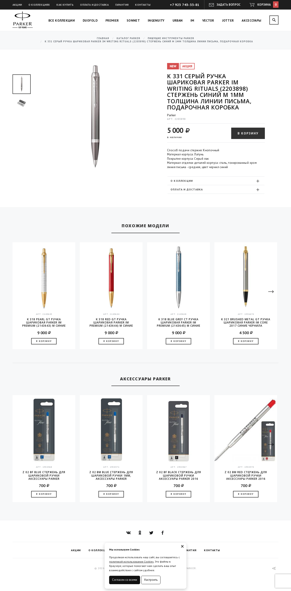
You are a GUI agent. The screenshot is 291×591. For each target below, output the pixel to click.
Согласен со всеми (124, 580)
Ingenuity (156, 20)
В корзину (248, 133)
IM (192, 20)
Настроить (151, 580)
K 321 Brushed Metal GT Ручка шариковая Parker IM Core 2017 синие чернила (245, 322)
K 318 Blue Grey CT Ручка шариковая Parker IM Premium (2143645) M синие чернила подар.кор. (178, 322)
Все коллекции (61, 20)
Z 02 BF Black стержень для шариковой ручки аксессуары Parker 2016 (178, 475)
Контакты (143, 4)
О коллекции (215, 181)
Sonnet (133, 20)
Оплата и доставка (94, 4)
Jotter (228, 20)
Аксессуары (251, 20)
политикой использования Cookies (131, 561)
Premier (112, 20)
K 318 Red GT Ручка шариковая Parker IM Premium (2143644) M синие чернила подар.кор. (111, 322)
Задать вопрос (229, 5)
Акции (17, 4)
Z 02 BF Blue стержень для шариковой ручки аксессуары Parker (44, 475)
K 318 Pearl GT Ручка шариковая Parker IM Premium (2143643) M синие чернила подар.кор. (44, 322)
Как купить (64, 4)
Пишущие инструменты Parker (171, 38)
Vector (208, 20)
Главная (103, 38)
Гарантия (122, 4)
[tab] (216, 180)
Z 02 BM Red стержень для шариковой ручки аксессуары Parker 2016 (246, 475)
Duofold (90, 20)
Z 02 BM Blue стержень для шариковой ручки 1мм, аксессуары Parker (111, 475)
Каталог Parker (128, 38)
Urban (178, 20)
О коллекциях (39, 4)
